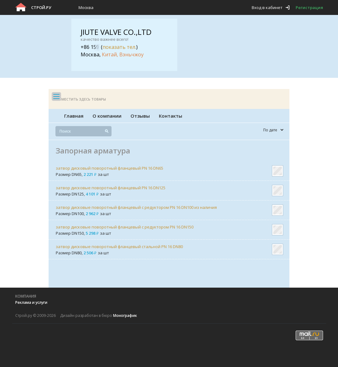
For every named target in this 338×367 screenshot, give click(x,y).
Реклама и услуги (31, 302)
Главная (73, 116)
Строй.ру (41, 7)
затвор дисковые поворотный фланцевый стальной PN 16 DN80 (119, 246)
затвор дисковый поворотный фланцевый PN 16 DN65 (109, 168)
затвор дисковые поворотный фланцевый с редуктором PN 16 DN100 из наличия (136, 207)
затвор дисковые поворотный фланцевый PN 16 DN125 (110, 188)
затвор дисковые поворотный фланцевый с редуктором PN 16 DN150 (124, 227)
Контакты (170, 116)
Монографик (125, 315)
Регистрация (309, 7)
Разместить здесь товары (80, 99)
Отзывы (140, 116)
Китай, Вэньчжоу (123, 54)
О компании (107, 116)
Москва (86, 7)
